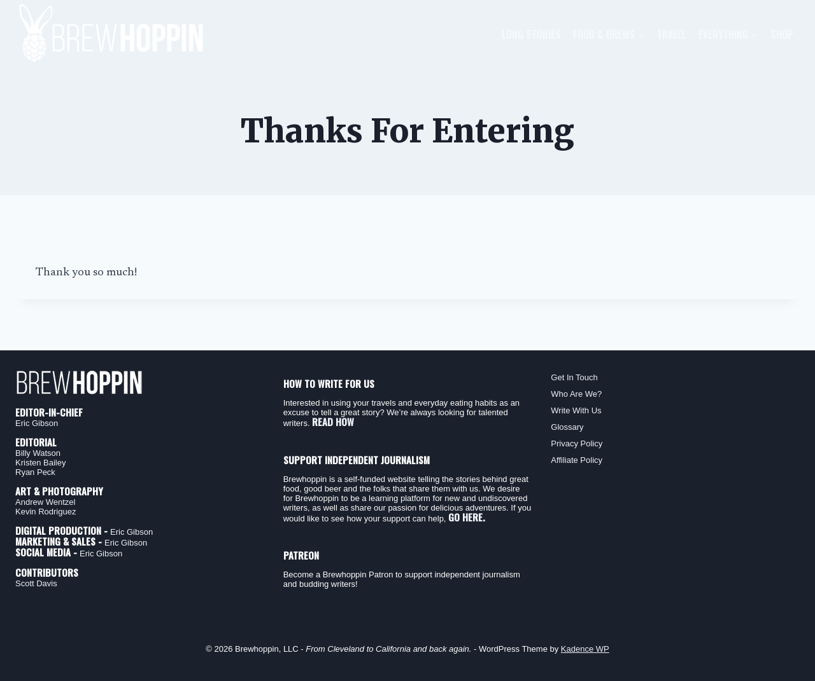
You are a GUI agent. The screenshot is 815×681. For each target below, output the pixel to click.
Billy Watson (37, 453)
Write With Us (576, 410)
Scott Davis (36, 583)
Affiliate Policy (576, 460)
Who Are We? (576, 394)
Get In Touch (574, 377)
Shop (781, 34)
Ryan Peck (35, 472)
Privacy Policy (576, 443)
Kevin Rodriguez (45, 511)
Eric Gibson (36, 423)
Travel (671, 34)
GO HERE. (466, 517)
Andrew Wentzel (45, 502)
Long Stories (531, 34)
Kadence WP (585, 649)
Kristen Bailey (40, 462)
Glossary (567, 427)
